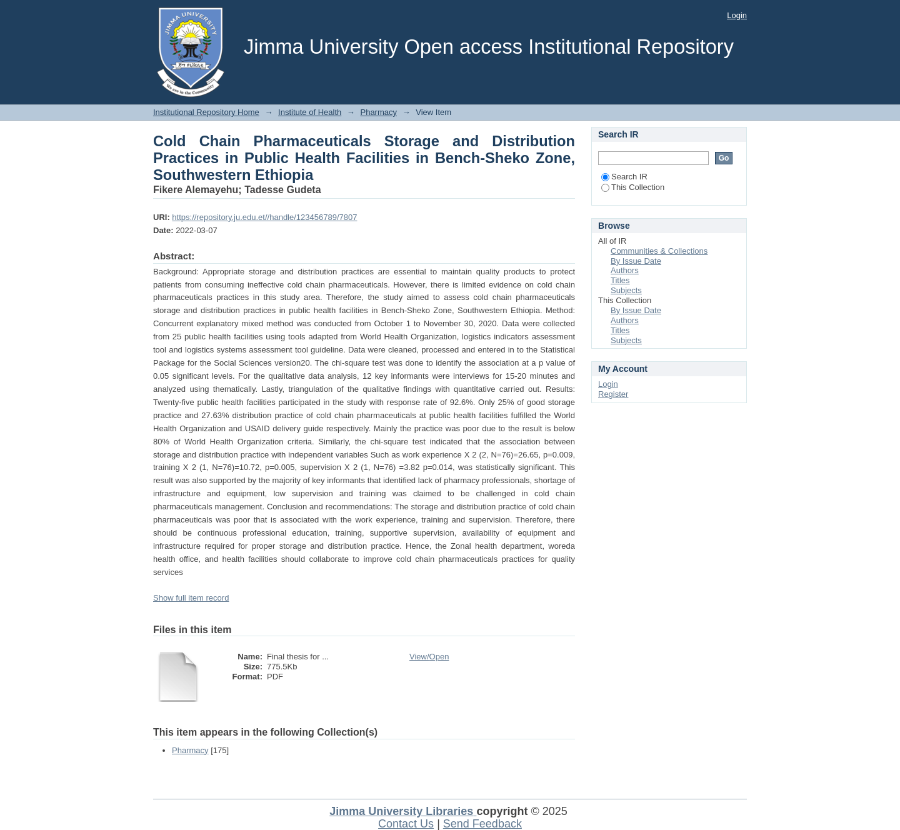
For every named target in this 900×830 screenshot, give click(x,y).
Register (613, 394)
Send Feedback (482, 824)
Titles (620, 280)
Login (737, 15)
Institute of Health (309, 112)
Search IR (624, 176)
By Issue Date (636, 261)
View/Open (429, 656)
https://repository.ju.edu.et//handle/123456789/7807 (264, 217)
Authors (625, 270)
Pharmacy (378, 112)
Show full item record (191, 597)
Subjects (626, 290)
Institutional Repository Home (206, 112)
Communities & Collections (659, 251)
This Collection (632, 187)
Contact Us (406, 824)
